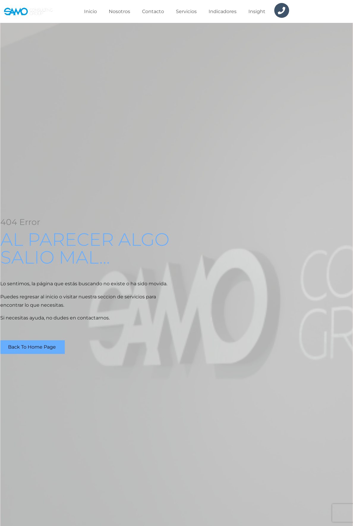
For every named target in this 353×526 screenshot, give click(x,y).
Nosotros (119, 11)
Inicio (90, 11)
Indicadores (223, 11)
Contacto (153, 11)
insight (256, 11)
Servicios (186, 11)
